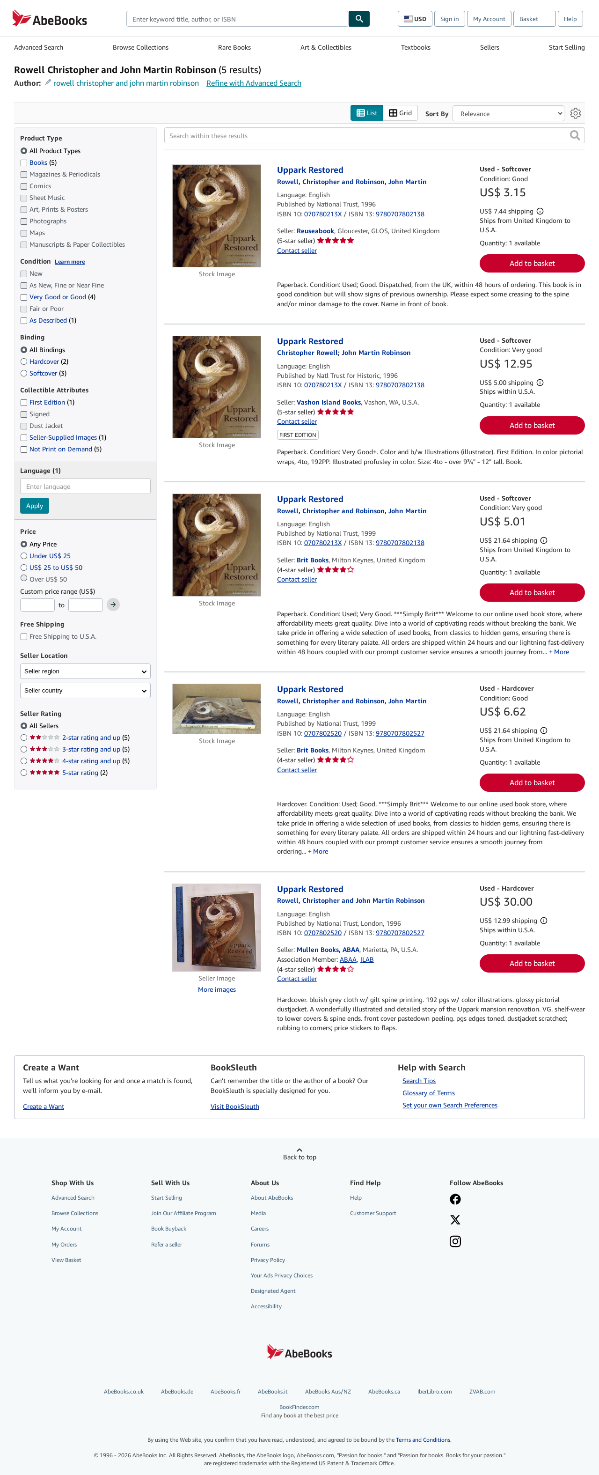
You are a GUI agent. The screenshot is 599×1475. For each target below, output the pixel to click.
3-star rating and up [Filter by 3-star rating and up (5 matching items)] (79, 749)
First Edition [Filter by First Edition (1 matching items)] (47, 402)
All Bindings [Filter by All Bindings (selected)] (43, 350)
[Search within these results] (374, 135)
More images (217, 989)
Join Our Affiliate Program (183, 1213)
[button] (575, 135)
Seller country (43, 690)
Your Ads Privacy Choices (282, 1275)
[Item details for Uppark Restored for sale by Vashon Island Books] (217, 387)
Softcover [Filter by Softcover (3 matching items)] (43, 373)
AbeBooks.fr (226, 1391)
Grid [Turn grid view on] (400, 113)
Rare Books (234, 47)
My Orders (64, 1244)
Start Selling (567, 47)
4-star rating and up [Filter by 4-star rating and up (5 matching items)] (79, 761)
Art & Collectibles (325, 47)
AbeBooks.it (273, 1391)
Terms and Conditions (423, 1439)
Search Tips (419, 1080)
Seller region (41, 671)
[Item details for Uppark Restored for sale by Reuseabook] (217, 215)
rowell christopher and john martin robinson (126, 83)
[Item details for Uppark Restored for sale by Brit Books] (217, 545)
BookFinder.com (299, 1411)
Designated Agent (273, 1290)
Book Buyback (168, 1228)
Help (570, 18)
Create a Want (43, 1106)
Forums (260, 1244)
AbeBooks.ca (384, 1391)
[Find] (359, 19)
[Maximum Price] (85, 605)
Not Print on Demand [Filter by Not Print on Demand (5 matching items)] (61, 449)
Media (258, 1213)
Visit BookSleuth (235, 1106)
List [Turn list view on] (367, 113)
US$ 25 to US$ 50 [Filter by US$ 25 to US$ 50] (52, 567)
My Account (489, 18)
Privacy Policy (268, 1259)
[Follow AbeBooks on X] (455, 1221)
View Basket (66, 1259)
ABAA (348, 959)
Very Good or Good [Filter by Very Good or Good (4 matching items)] (57, 297)
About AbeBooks (272, 1197)
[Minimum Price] (37, 605)
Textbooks (416, 47)
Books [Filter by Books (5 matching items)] (38, 162)
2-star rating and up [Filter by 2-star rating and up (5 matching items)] (79, 737)
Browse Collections (140, 47)
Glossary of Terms (428, 1093)
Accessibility (266, 1306)
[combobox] (237, 19)
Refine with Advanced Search (253, 83)
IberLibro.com (434, 1391)
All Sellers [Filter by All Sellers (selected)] (44, 726)
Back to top (299, 1157)
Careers (260, 1228)
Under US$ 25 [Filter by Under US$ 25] (46, 556)
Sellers (489, 47)
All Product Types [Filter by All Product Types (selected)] (51, 151)
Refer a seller (166, 1244)
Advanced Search (38, 47)
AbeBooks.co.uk (124, 1391)
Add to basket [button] (532, 263)
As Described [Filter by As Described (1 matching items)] (48, 320)
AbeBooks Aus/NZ (328, 1391)
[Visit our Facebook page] (455, 1200)
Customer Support (373, 1213)
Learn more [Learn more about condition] (70, 261)
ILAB (367, 959)
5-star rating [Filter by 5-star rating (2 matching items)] (68, 772)
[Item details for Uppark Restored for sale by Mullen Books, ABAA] (217, 928)
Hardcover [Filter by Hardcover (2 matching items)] (44, 361)
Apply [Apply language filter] (34, 505)
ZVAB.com (482, 1391)
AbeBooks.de (177, 1391)
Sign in (449, 18)
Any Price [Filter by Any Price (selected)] (39, 544)
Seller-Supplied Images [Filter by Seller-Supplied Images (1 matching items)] (63, 437)
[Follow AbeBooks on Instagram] (455, 1242)
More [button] (561, 652)
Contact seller (297, 250)
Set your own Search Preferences (449, 1105)
